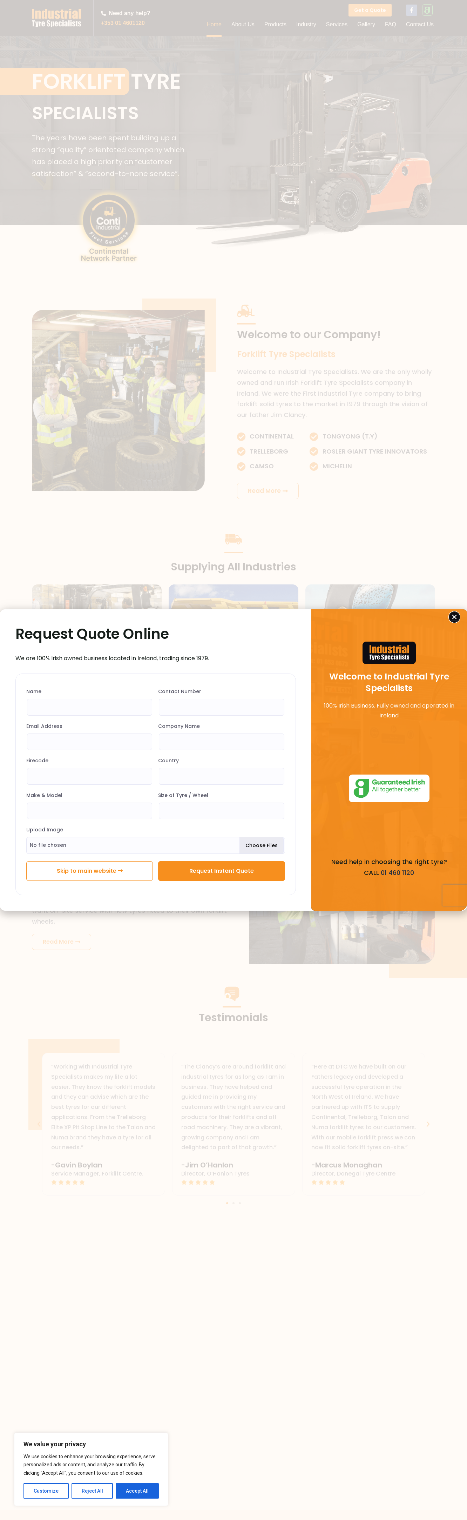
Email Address (44, 726)
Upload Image (44, 829)
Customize (46, 1491)
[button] (454, 617)
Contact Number (179, 691)
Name (33, 691)
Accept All (137, 1491)
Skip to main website (90, 871)
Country (168, 760)
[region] (91, 1469)
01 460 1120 (396, 872)
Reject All (92, 1491)
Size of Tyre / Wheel (183, 795)
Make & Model (44, 795)
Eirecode (37, 760)
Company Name (179, 726)
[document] (233, 760)
